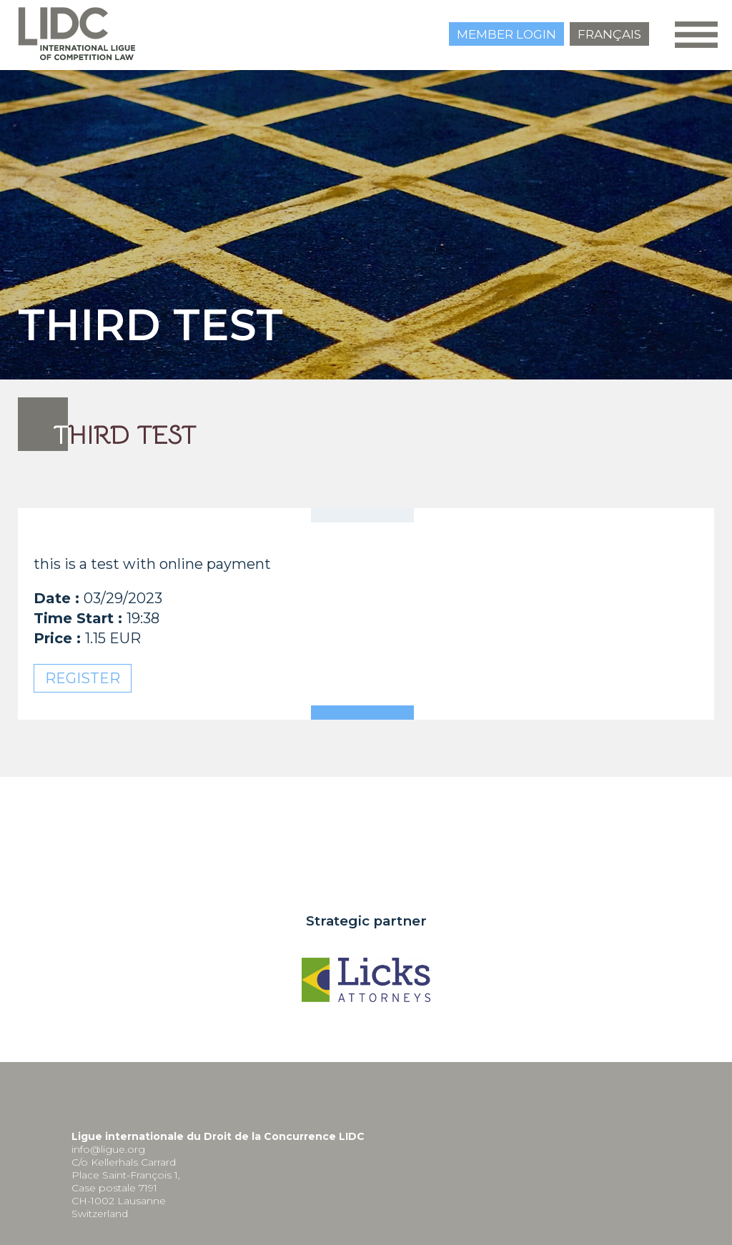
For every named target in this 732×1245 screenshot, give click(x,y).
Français (609, 34)
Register (82, 678)
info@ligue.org (108, 1149)
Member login (506, 34)
